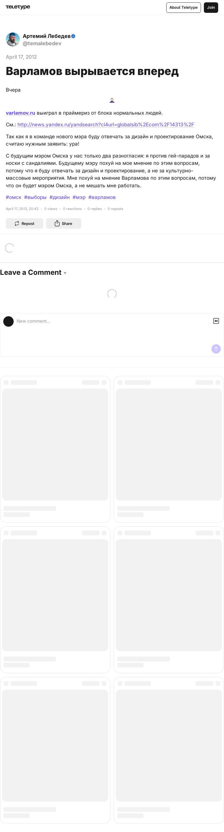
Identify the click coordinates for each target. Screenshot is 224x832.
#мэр (79, 197)
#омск (13, 197)
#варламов (102, 197)
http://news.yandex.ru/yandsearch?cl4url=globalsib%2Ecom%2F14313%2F (106, 124)
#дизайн (60, 197)
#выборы (35, 197)
